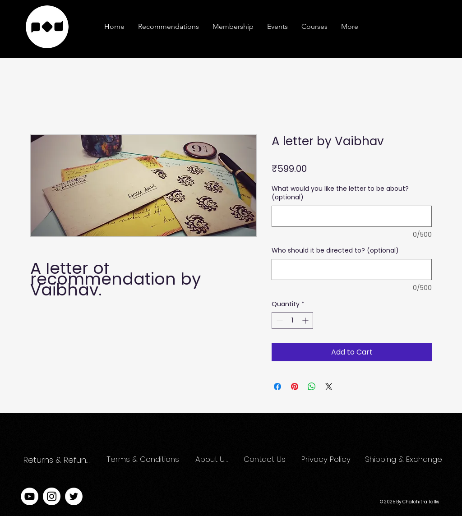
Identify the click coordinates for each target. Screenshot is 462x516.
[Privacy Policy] (327, 460)
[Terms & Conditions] (143, 460)
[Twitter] (74, 496)
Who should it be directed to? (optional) (335, 250)
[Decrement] (278, 320)
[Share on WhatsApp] (311, 386)
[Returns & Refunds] (58, 460)
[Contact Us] (265, 460)
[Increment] (306, 320)
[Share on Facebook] (277, 386)
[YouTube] (29, 496)
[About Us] (211, 460)
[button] (349, 26)
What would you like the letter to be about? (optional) (340, 193)
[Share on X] (328, 386)
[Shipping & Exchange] (404, 460)
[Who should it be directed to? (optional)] (351, 269)
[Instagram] (51, 496)
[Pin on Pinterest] (294, 386)
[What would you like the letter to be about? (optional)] (351, 216)
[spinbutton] (292, 320)
